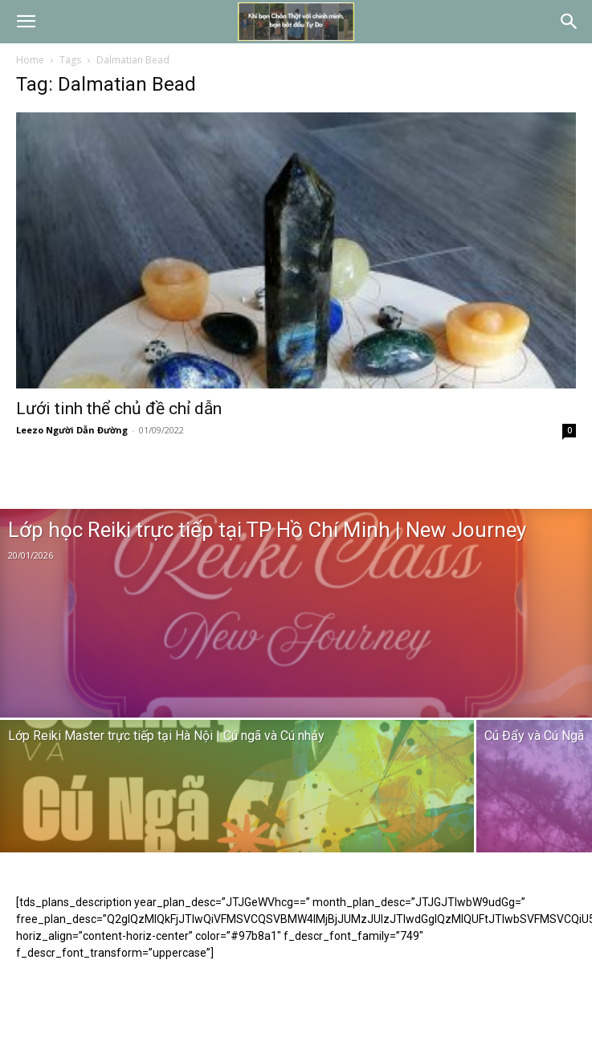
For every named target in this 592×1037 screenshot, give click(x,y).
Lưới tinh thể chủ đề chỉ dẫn (119, 408)
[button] (25, 21)
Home (30, 60)
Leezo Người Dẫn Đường (72, 430)
